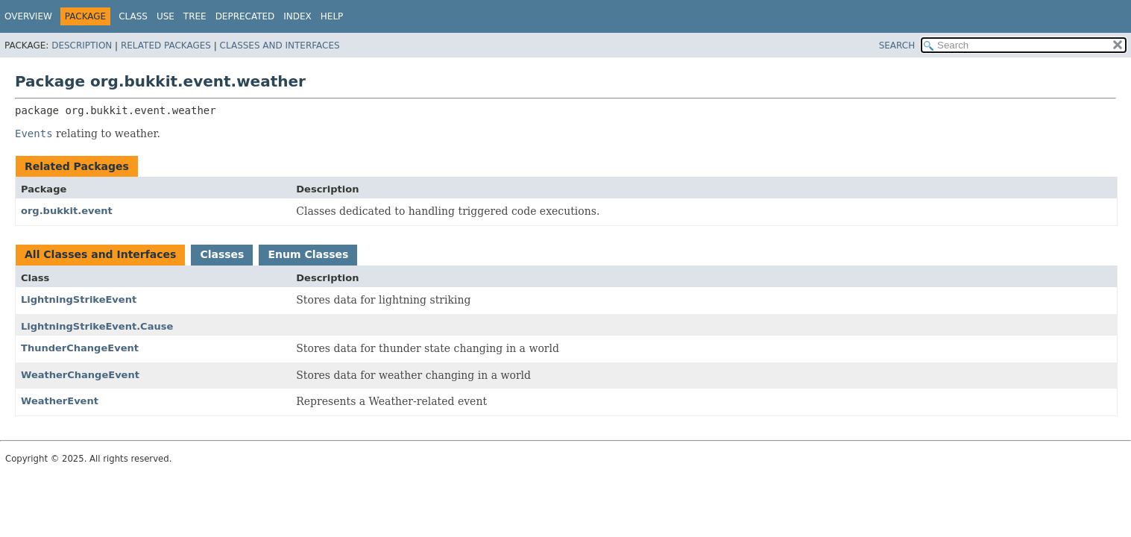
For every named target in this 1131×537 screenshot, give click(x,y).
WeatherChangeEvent (80, 374)
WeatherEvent (59, 400)
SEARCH (897, 45)
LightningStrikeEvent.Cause (97, 326)
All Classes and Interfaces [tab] (100, 254)
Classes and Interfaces (280, 45)
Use (165, 16)
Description (81, 45)
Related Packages (166, 45)
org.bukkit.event (67, 210)
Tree (195, 16)
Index (297, 16)
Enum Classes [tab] (308, 254)
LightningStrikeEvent (78, 299)
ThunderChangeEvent (80, 348)
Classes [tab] (222, 254)
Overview (28, 16)
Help (332, 16)
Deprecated (245, 16)
